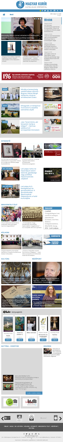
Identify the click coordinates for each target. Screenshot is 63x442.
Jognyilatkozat (32, 440)
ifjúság (55, 226)
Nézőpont (37, 259)
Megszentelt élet (9, 204)
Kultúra (5, 259)
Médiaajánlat (25, 440)
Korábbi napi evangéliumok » (53, 99)
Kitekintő (5, 141)
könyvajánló (17, 312)
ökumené (48, 226)
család (48, 211)
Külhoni (5, 232)
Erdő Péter (55, 220)
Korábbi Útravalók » (56, 180)
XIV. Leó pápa (7, 169)
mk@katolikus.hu (46, 437)
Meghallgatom (31, 404)
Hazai (5, 89)
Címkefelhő (48, 208)
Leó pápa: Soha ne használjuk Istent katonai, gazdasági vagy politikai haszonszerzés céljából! (51, 57)
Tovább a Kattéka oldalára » (34, 393)
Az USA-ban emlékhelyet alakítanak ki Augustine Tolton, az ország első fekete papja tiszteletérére (52, 28)
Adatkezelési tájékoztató (42, 440)
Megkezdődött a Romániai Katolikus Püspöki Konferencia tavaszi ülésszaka (51, 47)
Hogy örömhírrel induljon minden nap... (52, 92)
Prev (2, 419)
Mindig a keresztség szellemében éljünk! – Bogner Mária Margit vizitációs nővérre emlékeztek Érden (51, 67)
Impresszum (18, 440)
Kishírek (47, 346)
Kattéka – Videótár (10, 346)
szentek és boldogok (51, 215)
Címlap (6, 426)
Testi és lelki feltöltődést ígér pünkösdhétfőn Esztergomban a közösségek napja (52, 38)
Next (60, 419)
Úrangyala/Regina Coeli (52, 213)
